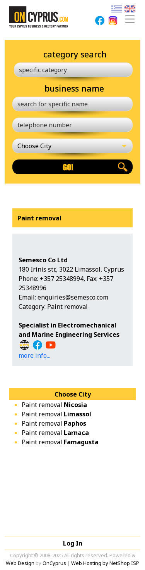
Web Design (20, 563)
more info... (34, 355)
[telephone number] (72, 125)
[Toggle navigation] (129, 19)
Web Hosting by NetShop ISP (105, 563)
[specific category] (73, 69)
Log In (72, 543)
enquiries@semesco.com (73, 297)
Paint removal (54, 404)
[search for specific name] (72, 104)
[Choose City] (72, 146)
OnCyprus (54, 563)
